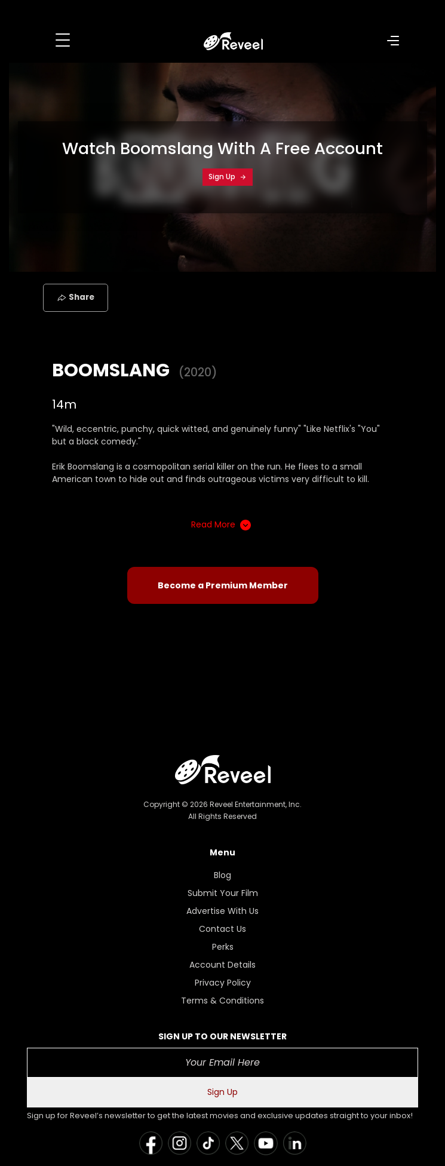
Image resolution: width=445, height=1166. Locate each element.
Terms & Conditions (222, 1001)
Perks (223, 947)
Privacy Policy (223, 983)
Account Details (222, 965)
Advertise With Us (222, 911)
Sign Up (227, 176)
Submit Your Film (223, 893)
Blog (222, 875)
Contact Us (222, 929)
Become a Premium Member (223, 585)
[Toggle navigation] (62, 40)
